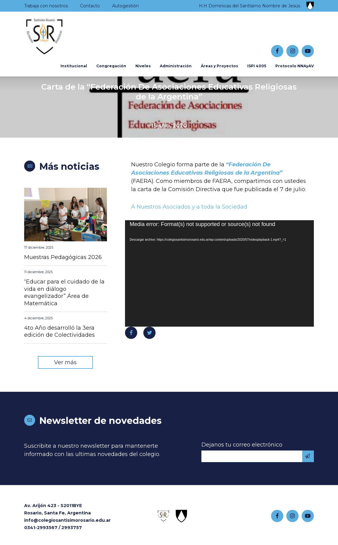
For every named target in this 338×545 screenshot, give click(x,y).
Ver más (65, 362)
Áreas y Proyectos (219, 66)
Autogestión (125, 6)
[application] (219, 273)
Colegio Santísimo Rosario (62, 37)
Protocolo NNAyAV (294, 66)
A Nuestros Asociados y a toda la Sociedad (189, 206)
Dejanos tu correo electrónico (241, 444)
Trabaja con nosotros (46, 6)
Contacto (90, 6)
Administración (176, 66)
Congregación (111, 66)
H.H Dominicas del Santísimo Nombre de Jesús (249, 6)
